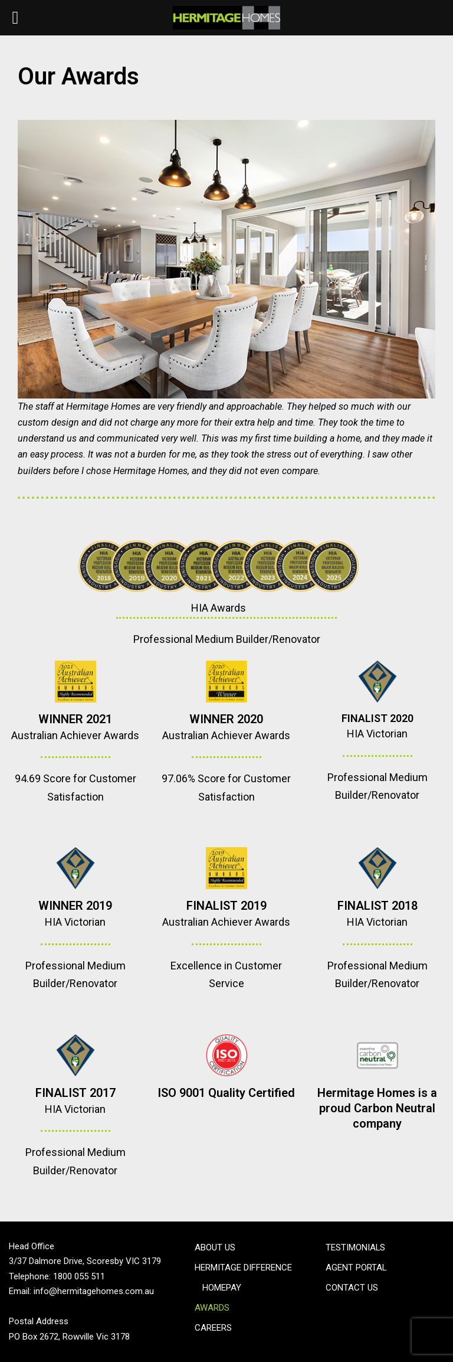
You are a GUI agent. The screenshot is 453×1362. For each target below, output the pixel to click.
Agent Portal (356, 1267)
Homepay (221, 1287)
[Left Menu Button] (15, 18)
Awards (212, 1307)
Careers (213, 1327)
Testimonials (356, 1247)
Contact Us (352, 1287)
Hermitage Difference (243, 1267)
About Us (215, 1247)
